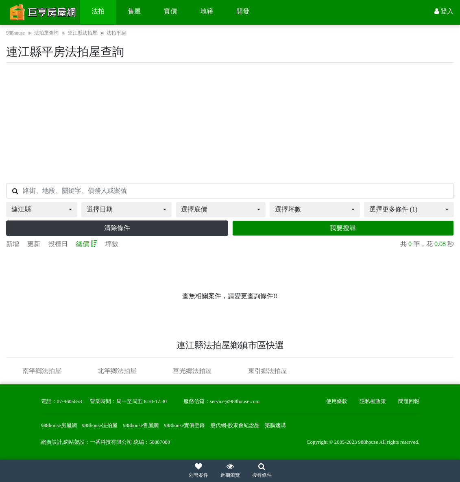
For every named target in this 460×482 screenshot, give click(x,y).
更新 (33, 243)
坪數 (111, 243)
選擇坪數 (288, 209)
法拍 (98, 11)
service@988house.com (234, 401)
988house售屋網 (141, 425)
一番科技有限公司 (111, 442)
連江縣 (21, 209)
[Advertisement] (230, 123)
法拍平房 (116, 33)
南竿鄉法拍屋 (41, 370)
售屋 (134, 11)
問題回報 (408, 401)
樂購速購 (275, 425)
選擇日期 (100, 209)
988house (15, 33)
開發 (242, 11)
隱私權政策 (373, 401)
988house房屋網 (59, 425)
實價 (170, 11)
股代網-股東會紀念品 (234, 425)
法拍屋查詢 (46, 33)
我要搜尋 (343, 228)
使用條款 (336, 401)
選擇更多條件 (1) (393, 209)
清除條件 (117, 228)
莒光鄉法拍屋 (192, 370)
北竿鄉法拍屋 (117, 370)
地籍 (206, 11)
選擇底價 (194, 209)
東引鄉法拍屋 (267, 370)
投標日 (58, 243)
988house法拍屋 (100, 425)
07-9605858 (69, 401)
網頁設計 (51, 442)
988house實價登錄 (184, 425)
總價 (86, 243)
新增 (12, 243)
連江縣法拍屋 (82, 33)
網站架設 (74, 442)
